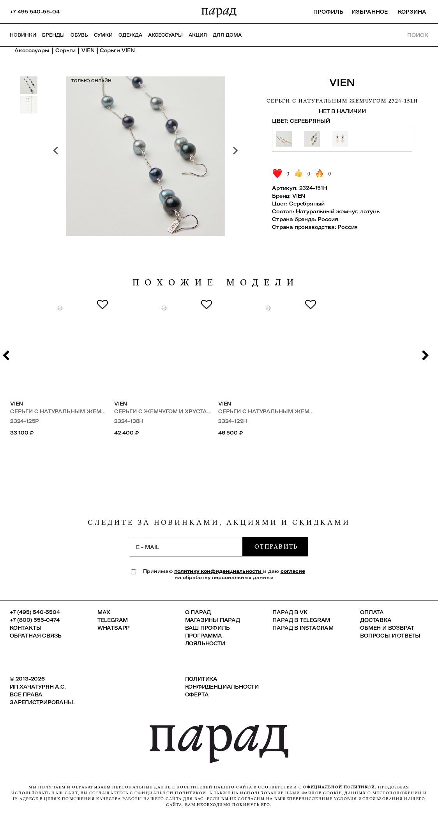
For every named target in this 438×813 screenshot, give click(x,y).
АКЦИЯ (198, 35)
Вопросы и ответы (390, 635)
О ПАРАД (198, 612)
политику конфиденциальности (218, 571)
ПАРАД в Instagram (303, 628)
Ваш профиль (207, 628)
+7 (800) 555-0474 (35, 620)
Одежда (130, 35)
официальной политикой (338, 787)
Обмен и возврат (387, 628)
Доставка (375, 620)
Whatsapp (113, 628)
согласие (293, 571)
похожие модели (215, 282)
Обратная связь (36, 635)
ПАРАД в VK (289, 612)
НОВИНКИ (23, 35)
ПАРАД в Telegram (301, 620)
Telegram (112, 620)
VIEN (342, 82)
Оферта (197, 694)
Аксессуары (165, 35)
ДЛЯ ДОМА (227, 35)
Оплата (372, 612)
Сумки (103, 35)
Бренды (53, 35)
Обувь (79, 35)
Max (103, 612)
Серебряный (307, 203)
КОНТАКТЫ (25, 628)
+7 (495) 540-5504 (35, 612)
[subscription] (186, 546)
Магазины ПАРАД (212, 620)
